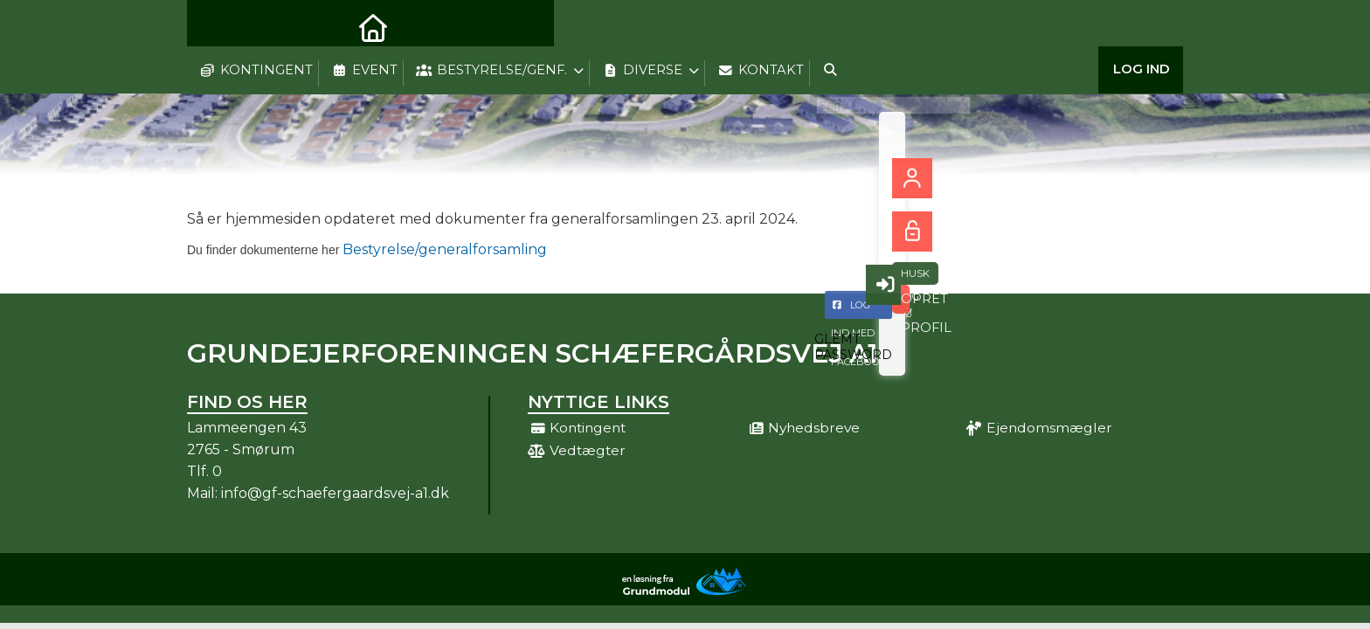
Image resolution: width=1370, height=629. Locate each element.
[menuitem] (213, 26)
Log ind (1141, 25)
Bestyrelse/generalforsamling (367, 249)
